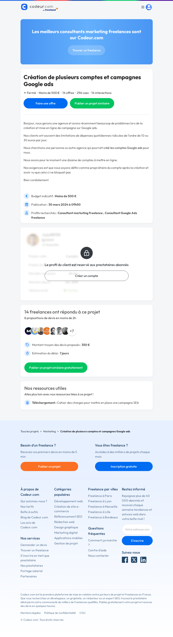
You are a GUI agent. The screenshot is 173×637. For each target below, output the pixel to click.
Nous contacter (98, 555)
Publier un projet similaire (92, 103)
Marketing (49, 431)
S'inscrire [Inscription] (137, 541)
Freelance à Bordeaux (103, 517)
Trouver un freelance (86, 50)
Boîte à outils (29, 512)
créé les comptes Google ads (122, 148)
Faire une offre (46, 103)
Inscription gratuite (124, 466)
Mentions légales (30, 613)
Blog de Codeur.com (34, 517)
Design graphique (66, 527)
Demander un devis (33, 545)
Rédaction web (64, 522)
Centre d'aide (97, 550)
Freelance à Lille (99, 512)
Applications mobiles (68, 538)
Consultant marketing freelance (80, 213)
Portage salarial (31, 571)
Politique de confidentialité (60, 613)
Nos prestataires (31, 565)
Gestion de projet (66, 543)
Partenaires (28, 576)
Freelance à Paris (100, 496)
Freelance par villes (103, 489)
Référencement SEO (68, 516)
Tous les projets (29, 431)
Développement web (68, 501)
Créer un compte (86, 276)
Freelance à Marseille (102, 506)
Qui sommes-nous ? (33, 501)
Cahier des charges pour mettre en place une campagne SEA (98, 403)
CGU (82, 613)
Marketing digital (66, 532)
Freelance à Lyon (100, 501)
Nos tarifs (27, 506)
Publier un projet (49, 466)
